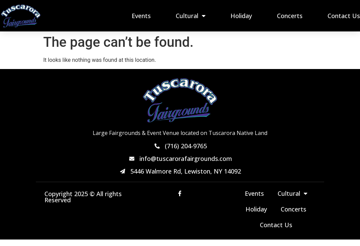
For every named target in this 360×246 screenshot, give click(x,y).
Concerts (290, 16)
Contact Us (344, 16)
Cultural (190, 15)
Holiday (241, 16)
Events (141, 16)
